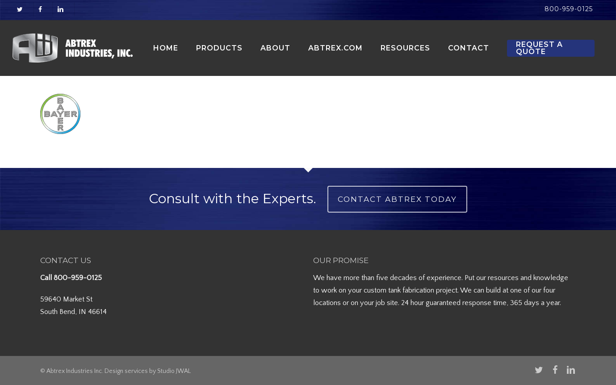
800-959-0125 (78, 278)
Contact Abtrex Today (397, 199)
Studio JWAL (174, 371)
